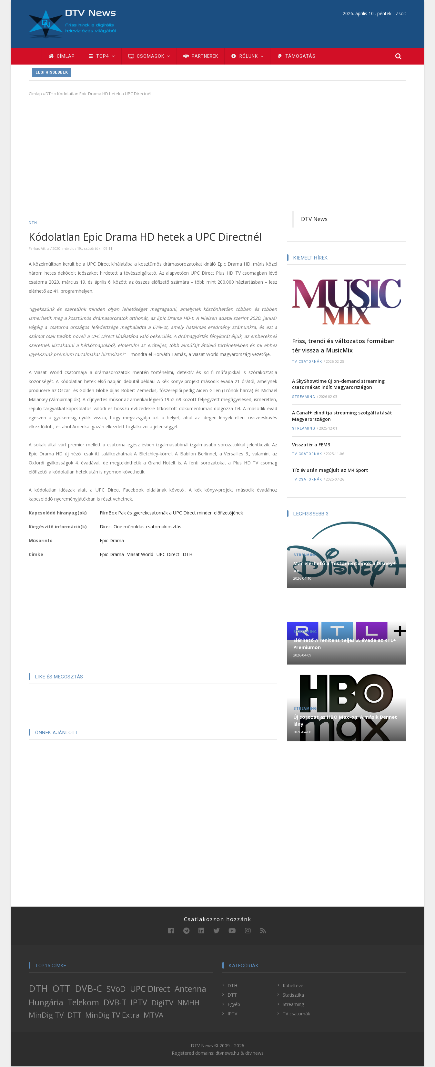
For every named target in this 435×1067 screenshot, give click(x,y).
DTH (50, 94)
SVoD (116, 989)
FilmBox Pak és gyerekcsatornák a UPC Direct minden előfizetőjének (171, 513)
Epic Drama (112, 541)
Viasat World (140, 555)
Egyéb (234, 1005)
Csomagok (150, 56)
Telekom (83, 1002)
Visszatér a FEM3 (311, 445)
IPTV (139, 1002)
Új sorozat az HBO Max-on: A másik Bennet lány (345, 721)
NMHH (188, 1003)
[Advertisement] (217, 150)
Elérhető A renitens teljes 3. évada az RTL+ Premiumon (344, 644)
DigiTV (162, 1003)
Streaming (303, 397)
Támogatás (300, 56)
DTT (74, 1016)
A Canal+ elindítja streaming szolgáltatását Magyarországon (342, 416)
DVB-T (115, 1002)
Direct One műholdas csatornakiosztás (140, 527)
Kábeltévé (293, 986)
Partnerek (203, 56)
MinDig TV (46, 1016)
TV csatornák (307, 362)
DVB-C (88, 989)
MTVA (153, 1016)
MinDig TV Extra (112, 1016)
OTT (61, 989)
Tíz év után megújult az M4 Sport (330, 471)
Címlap (61, 56)
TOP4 (102, 56)
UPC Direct (168, 555)
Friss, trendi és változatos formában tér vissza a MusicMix (343, 346)
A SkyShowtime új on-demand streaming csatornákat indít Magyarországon (338, 385)
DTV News (314, 219)
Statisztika (293, 995)
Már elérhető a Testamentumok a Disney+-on (345, 567)
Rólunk (251, 56)
